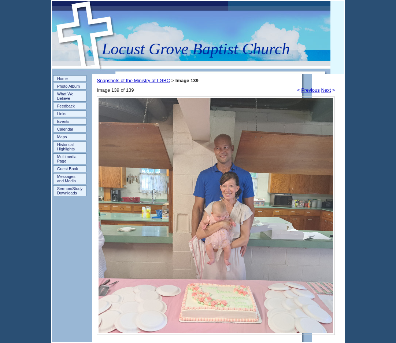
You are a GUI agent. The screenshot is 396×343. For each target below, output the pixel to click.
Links (62, 114)
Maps (62, 137)
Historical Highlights (66, 146)
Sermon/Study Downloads (70, 190)
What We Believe (65, 96)
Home (62, 78)
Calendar (65, 129)
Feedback (66, 106)
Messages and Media (66, 178)
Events (63, 121)
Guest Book (67, 169)
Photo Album (68, 86)
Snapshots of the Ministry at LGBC (133, 80)
